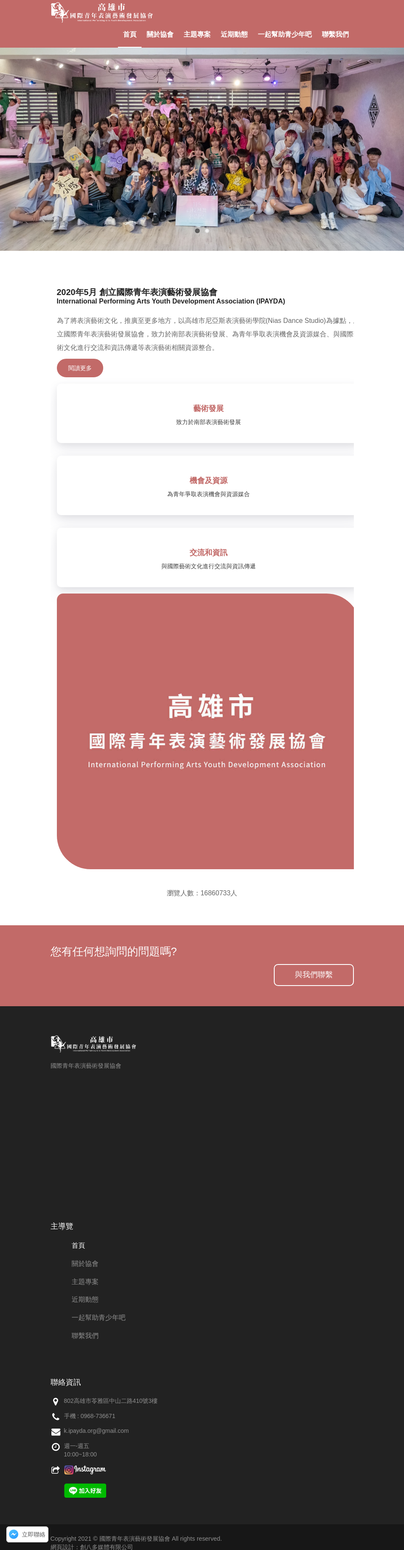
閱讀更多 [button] (80, 368)
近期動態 (234, 34)
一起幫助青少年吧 (285, 34)
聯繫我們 (335, 34)
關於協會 (160, 34)
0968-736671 (97, 1416)
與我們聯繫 (314, 974)
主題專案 (197, 34)
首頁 (129, 34)
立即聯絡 (33, 1534)
